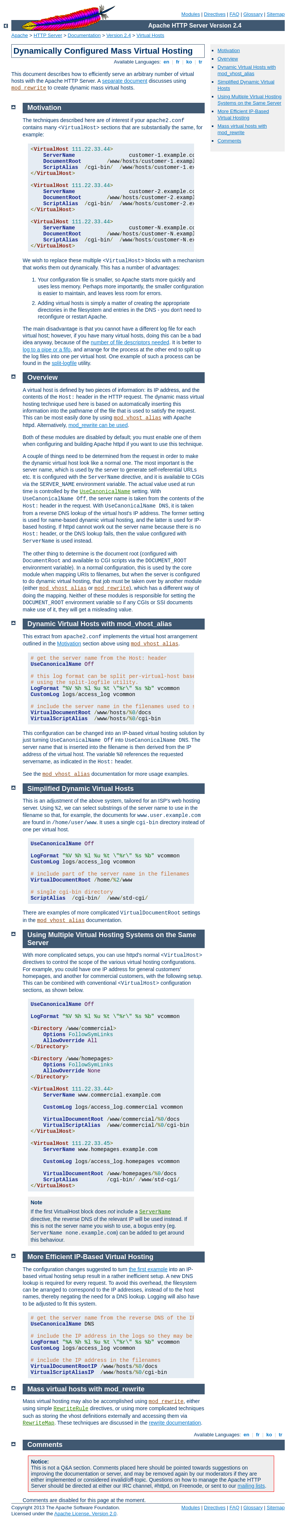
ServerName (155, 1212)
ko (189, 62)
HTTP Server (48, 35)
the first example (148, 1269)
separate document (124, 81)
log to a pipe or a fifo (47, 350)
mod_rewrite (28, 88)
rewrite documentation (175, 1423)
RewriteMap (38, 1423)
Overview (228, 59)
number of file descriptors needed (130, 342)
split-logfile (64, 363)
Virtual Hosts (150, 35)
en (166, 62)
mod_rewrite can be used (98, 425)
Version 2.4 (118, 35)
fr (177, 62)
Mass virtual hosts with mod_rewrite (242, 129)
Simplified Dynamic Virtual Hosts (81, 788)
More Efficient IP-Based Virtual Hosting (243, 114)
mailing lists (251, 1486)
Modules (190, 14)
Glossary (252, 14)
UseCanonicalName (105, 492)
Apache (19, 35)
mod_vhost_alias (137, 418)
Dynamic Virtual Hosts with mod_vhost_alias (247, 70)
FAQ (234, 14)
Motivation (229, 50)
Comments (229, 141)
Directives (214, 14)
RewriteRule (71, 1409)
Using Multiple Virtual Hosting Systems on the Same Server (250, 100)
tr (200, 62)
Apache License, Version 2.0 (85, 1513)
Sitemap (276, 14)
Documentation (84, 35)
